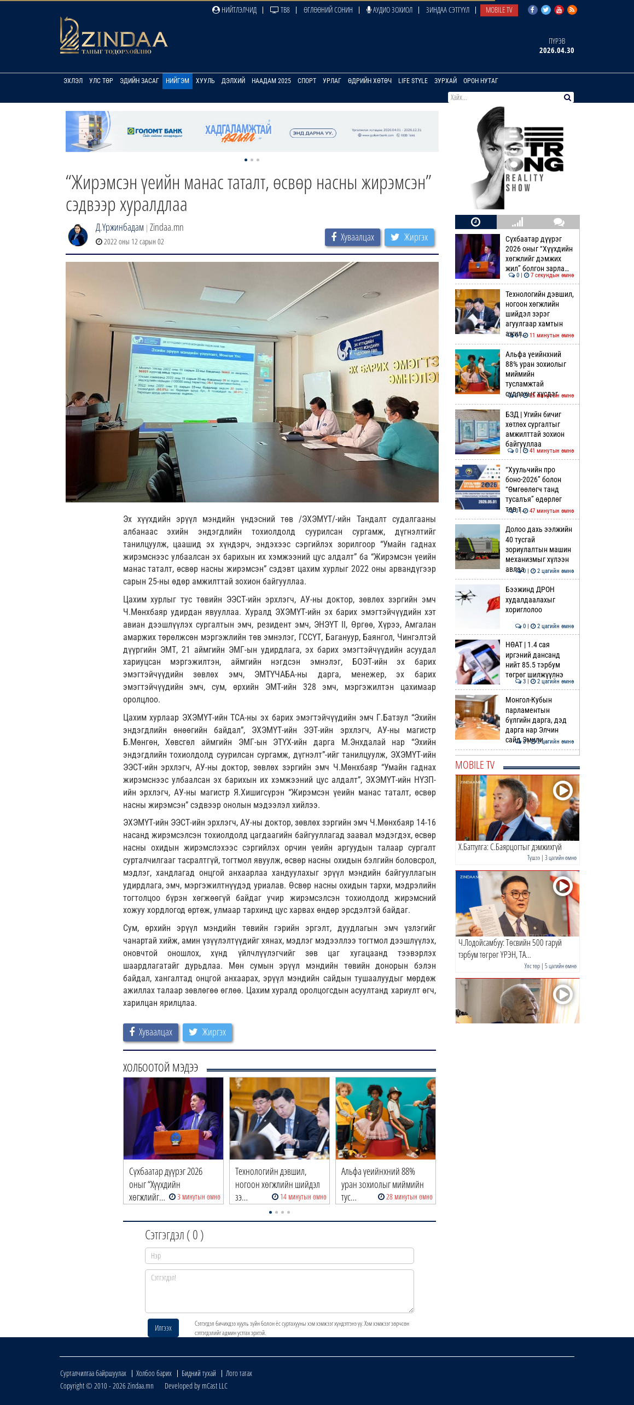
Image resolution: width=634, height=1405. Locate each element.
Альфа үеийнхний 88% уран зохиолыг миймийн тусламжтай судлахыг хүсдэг (514, 374)
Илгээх (163, 1327)
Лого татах (239, 1373)
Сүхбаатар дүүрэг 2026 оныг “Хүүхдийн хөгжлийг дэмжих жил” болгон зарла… (514, 254)
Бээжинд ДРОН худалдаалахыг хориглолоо (514, 599)
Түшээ (533, 857)
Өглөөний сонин (328, 9)
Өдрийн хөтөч (370, 81)
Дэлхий (233, 81)
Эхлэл (73, 81)
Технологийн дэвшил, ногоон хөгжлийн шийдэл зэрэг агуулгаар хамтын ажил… (514, 314)
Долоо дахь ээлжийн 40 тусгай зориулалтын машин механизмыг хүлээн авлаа (514, 549)
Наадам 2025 (271, 81)
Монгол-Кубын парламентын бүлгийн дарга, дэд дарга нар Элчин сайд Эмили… (514, 720)
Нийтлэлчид (234, 9)
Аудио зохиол (389, 9)
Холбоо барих (154, 1373)
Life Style (413, 81)
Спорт (307, 81)
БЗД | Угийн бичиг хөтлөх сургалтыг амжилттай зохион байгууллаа (514, 429)
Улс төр (101, 81)
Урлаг (332, 81)
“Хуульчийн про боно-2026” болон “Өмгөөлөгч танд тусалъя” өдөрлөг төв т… (514, 489)
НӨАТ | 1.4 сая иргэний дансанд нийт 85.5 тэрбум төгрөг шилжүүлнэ (514, 660)
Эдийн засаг (139, 81)
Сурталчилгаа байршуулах (93, 1373)
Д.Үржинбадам (120, 226)
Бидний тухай (199, 1373)
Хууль (205, 81)
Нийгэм (177, 81)
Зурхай (445, 81)
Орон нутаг (480, 81)
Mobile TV (499, 9)
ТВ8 (280, 9)
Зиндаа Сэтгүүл (447, 9)
